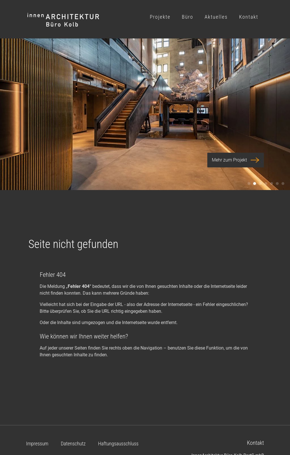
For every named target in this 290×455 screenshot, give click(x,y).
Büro (187, 17)
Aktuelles (216, 17)
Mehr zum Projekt (235, 160)
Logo (63, 20)
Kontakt (248, 17)
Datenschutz (73, 444)
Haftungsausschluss (118, 444)
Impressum (37, 444)
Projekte (160, 17)
